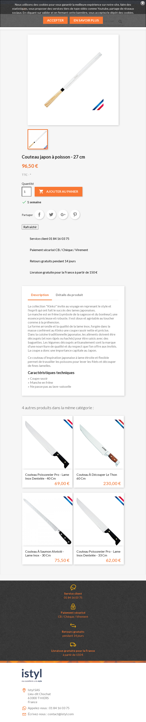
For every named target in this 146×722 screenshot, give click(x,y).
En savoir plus (86, 20)
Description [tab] (40, 295)
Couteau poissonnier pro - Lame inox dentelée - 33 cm (98, 553)
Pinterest (75, 214)
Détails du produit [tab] (69, 295)
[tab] (90, 293)
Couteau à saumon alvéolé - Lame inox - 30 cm (44, 553)
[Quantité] (26, 191)
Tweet (51, 214)
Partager (39, 214)
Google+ (63, 214)
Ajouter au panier (58, 191)
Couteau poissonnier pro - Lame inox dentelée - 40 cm (47, 476)
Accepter (55, 20)
